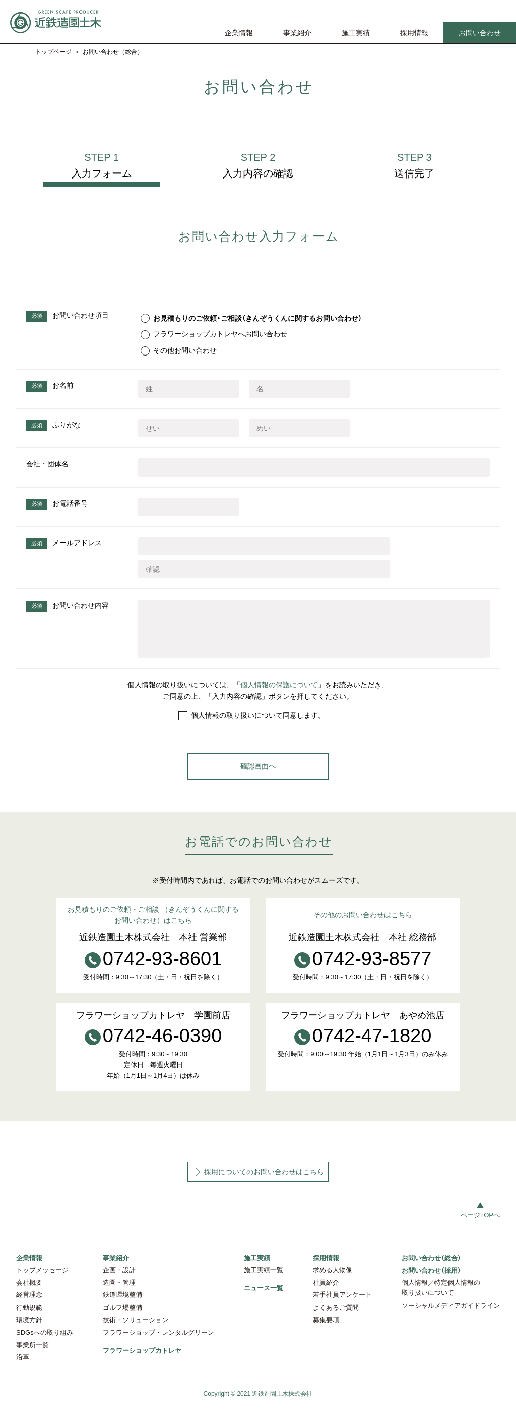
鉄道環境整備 (122, 1304)
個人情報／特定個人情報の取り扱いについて (441, 1297)
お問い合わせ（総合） (431, 1266)
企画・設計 (119, 1279)
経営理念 (29, 1304)
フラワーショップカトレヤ (142, 1359)
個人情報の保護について (279, 694)
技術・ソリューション (135, 1329)
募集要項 (326, 1329)
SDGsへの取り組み (44, 1341)
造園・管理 (119, 1291)
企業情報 (239, 33)
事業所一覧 (32, 1354)
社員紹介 (326, 1291)
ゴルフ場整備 (122, 1316)
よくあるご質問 (336, 1316)
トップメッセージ (42, 1279)
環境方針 (29, 1329)
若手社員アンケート (342, 1304)
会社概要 (29, 1291)
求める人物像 (332, 1279)
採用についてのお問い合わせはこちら (264, 1181)
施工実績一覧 (263, 1279)
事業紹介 (297, 33)
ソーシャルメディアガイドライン (451, 1314)
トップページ (53, 51)
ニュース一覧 (263, 1296)
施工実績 (356, 33)
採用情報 (414, 33)
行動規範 (29, 1316)
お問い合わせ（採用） (431, 1279)
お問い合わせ (480, 33)
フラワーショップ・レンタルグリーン (158, 1341)
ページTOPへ (480, 1224)
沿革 (22, 1366)
